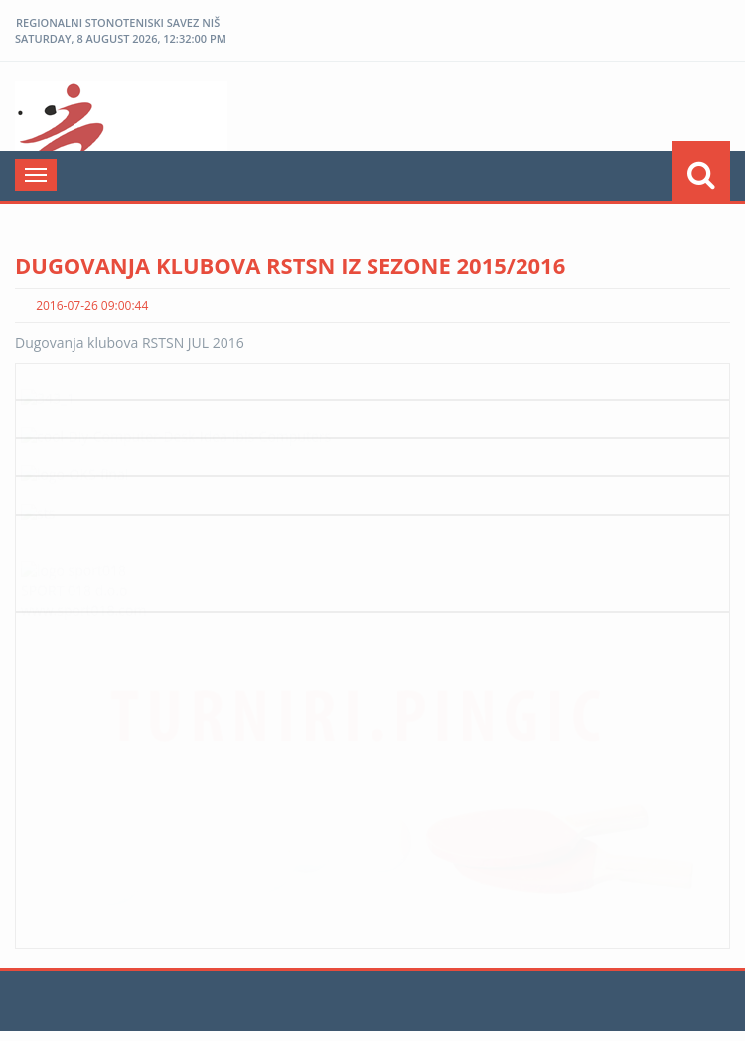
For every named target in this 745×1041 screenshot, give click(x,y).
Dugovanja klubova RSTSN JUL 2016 (129, 342)
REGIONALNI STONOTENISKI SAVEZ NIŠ (118, 22)
